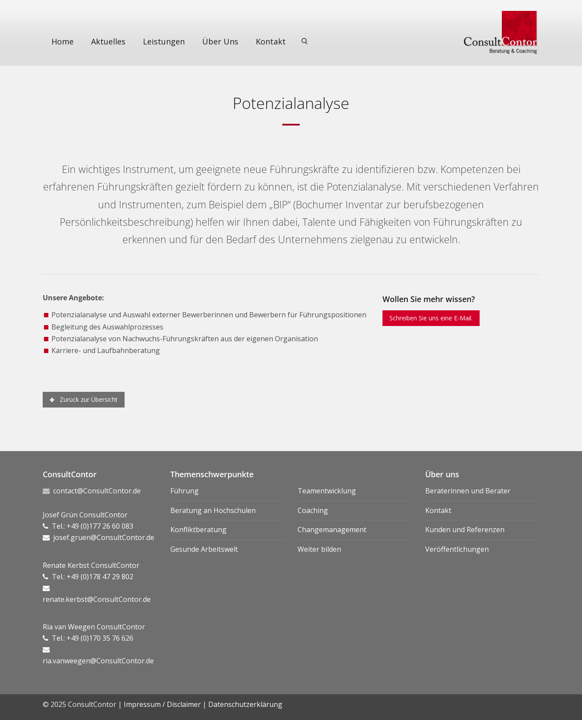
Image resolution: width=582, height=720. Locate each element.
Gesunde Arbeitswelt (204, 549)
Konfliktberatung (198, 529)
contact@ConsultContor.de (97, 491)
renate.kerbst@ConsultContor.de (97, 599)
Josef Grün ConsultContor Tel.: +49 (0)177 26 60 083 (88, 526)
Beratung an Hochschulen (213, 510)
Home (62, 41)
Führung (184, 491)
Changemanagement (332, 529)
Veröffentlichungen (457, 549)
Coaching (313, 510)
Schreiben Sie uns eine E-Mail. (431, 318)
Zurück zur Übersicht (84, 399)
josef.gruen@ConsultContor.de (103, 537)
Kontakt (271, 41)
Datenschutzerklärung (245, 704)
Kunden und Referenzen (464, 529)
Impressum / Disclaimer (162, 704)
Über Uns (220, 41)
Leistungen (164, 41)
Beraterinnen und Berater (468, 491)
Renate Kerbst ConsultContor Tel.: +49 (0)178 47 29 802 (91, 576)
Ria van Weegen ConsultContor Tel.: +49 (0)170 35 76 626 (94, 638)
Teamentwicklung (327, 491)
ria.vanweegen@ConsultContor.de (98, 661)
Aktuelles (108, 41)
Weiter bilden (319, 549)
